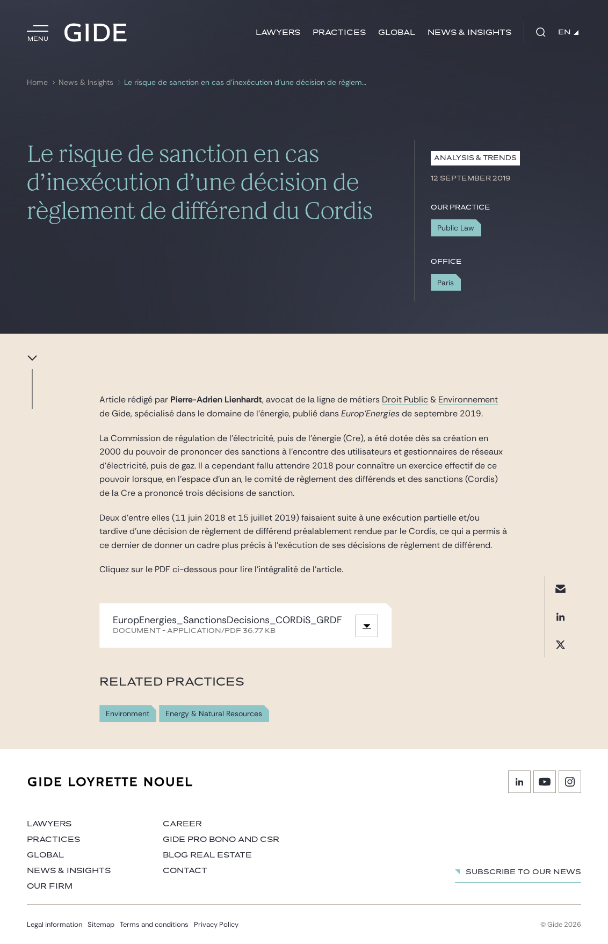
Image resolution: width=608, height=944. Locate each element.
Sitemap (101, 924)
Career (182, 824)
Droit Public (405, 399)
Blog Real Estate (207, 855)
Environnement (468, 399)
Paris (445, 282)
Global (396, 32)
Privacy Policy (216, 924)
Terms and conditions (154, 924)
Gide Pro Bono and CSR (221, 839)
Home (37, 82)
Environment (127, 713)
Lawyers (278, 32)
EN (568, 32)
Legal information (54, 924)
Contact (185, 871)
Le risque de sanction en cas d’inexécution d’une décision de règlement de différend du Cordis (245, 82)
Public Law (455, 228)
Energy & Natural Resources (213, 713)
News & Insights (469, 32)
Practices (339, 32)
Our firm (50, 886)
